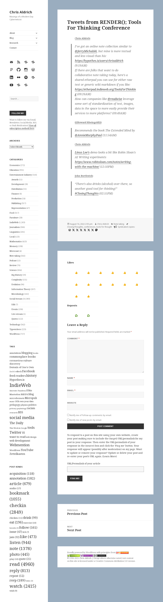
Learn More (109, 456)
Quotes (14, 318)
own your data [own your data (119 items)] (26, 401)
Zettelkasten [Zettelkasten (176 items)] (17, 454)
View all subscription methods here (23, 127)
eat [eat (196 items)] (16, 522)
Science (13, 270)
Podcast (13, 260)
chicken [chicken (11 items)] (16, 518)
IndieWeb (14, 222)
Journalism (15, 227)
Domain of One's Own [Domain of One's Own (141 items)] (22, 367)
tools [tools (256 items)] (31, 427)
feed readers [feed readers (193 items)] (18, 375)
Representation (18, 208)
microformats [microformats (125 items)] (17, 398)
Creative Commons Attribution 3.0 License (115, 561)
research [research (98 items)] (14, 412)
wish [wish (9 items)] (13, 590)
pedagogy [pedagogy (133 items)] (15, 404)
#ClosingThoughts (87, 193)
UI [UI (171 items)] (23, 432)
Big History (16, 275)
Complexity (16, 279)
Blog (12, 38)
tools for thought (104, 226)
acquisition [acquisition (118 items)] (22, 473)
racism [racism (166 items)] (31, 408)
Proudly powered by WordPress (82, 552)
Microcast (14, 251)
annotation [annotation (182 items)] (22, 478)
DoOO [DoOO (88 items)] (12, 371)
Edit (13, 304)
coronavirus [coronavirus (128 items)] (16, 360)
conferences (89, 226)
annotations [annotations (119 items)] (15, 353)
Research (14, 43)
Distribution (17, 189)
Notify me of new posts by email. (86, 420)
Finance (15, 193)
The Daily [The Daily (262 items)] (16, 423)
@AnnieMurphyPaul (88, 135)
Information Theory (20, 289)
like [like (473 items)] (28, 536)
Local (12, 236)
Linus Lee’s (82, 152)
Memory (14, 246)
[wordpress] (69, 230)
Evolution (15, 284)
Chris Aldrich (21, 12)
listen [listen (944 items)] (20, 542)
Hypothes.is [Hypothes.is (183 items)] (17, 379)
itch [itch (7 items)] (26, 532)
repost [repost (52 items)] (17, 576)
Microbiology (17, 294)
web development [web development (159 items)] (20, 440)
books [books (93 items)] (35, 353)
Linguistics (15, 232)
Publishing (16, 203)
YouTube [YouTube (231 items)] (27, 450)
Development (17, 184)
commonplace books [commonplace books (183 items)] (23, 356)
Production (16, 198)
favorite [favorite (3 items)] (14, 528)
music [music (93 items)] (12, 401)
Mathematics (16, 241)
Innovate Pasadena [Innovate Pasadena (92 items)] (18, 390)
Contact (13, 47)
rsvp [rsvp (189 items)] (17, 580)
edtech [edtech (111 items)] (18, 371)
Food (12, 212)
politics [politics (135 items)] (32, 404)
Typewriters (15, 329)
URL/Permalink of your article (83, 463)
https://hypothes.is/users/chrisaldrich (99, 61)
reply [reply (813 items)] (20, 570)
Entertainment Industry (21, 174)
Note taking (15, 255)
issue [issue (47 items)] (16, 532)
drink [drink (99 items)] (30, 518)
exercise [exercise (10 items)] (29, 522)
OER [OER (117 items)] (17, 401)
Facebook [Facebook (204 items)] (28, 371)
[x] (73, 230)
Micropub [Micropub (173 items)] (31, 398)
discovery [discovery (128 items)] (15, 363)
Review (13, 265)
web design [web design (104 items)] (31, 437)
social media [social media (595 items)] (22, 417)
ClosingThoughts (75, 226)
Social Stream (16, 298)
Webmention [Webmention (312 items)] (20, 445)
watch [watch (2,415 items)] (23, 586)
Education (14, 170)
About (12, 33)
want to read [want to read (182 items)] (17, 437)
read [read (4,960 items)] (22, 564)
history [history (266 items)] (31, 375)
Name (71, 378)
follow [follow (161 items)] (28, 527)
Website (71, 402)
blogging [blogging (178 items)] (27, 353)
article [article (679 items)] (20, 483)
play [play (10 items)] (14, 559)
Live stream (17, 314)
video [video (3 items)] (29, 581)
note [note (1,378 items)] (21, 548)
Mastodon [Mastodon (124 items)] (15, 394)
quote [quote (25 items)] (25, 559)
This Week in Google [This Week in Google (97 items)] (18, 428)
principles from (115, 552)
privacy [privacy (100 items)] (13, 408)
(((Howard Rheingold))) (88, 122)
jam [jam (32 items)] (14, 537)
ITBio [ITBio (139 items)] (29, 390)
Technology (15, 324)
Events (14, 309)
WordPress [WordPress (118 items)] (15, 450)
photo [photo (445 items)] (19, 554)
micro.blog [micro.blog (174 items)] (27, 394)
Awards (14, 179)
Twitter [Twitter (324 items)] (15, 432)
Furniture (14, 217)
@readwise (115, 99)
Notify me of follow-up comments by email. (91, 415)
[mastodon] (96, 230)
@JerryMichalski (86, 51)
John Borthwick (84, 175)
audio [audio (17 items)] (15, 488)
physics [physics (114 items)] (24, 404)
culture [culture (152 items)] (27, 360)
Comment (73, 338)
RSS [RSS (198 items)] (20, 412)
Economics (15, 165)
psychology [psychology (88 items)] (21, 408)
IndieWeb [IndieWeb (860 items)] (20, 385)
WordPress (15, 334)
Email (71, 390)
